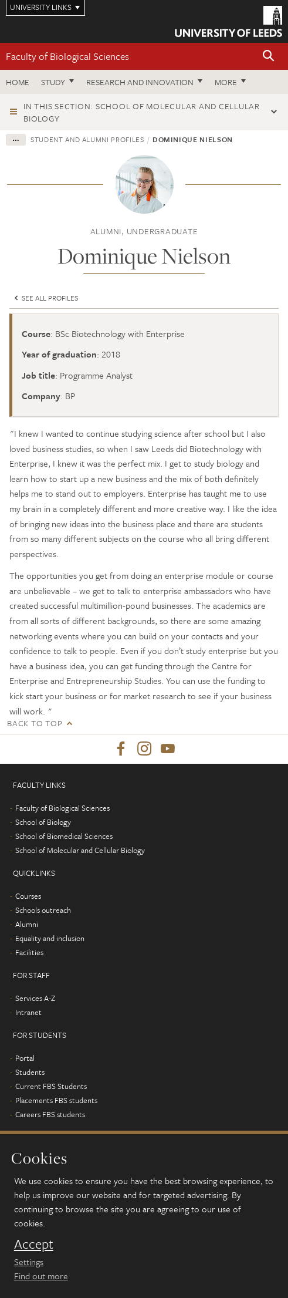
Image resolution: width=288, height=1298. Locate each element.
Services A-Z (35, 998)
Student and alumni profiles (87, 139)
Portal (25, 1058)
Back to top (34, 723)
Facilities (29, 952)
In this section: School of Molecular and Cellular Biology (141, 112)
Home (17, 82)
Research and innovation (140, 82)
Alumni (26, 924)
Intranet (28, 1012)
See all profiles (45, 297)
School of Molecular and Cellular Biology (80, 850)
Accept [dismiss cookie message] (33, 1244)
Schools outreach (43, 910)
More (226, 82)
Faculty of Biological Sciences (67, 56)
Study (53, 82)
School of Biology (43, 822)
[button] (268, 57)
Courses (28, 896)
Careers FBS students (50, 1114)
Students (30, 1072)
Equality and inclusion (49, 938)
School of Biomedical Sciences (64, 836)
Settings (28, 1261)
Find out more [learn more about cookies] (41, 1275)
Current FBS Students (51, 1086)
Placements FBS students (56, 1100)
